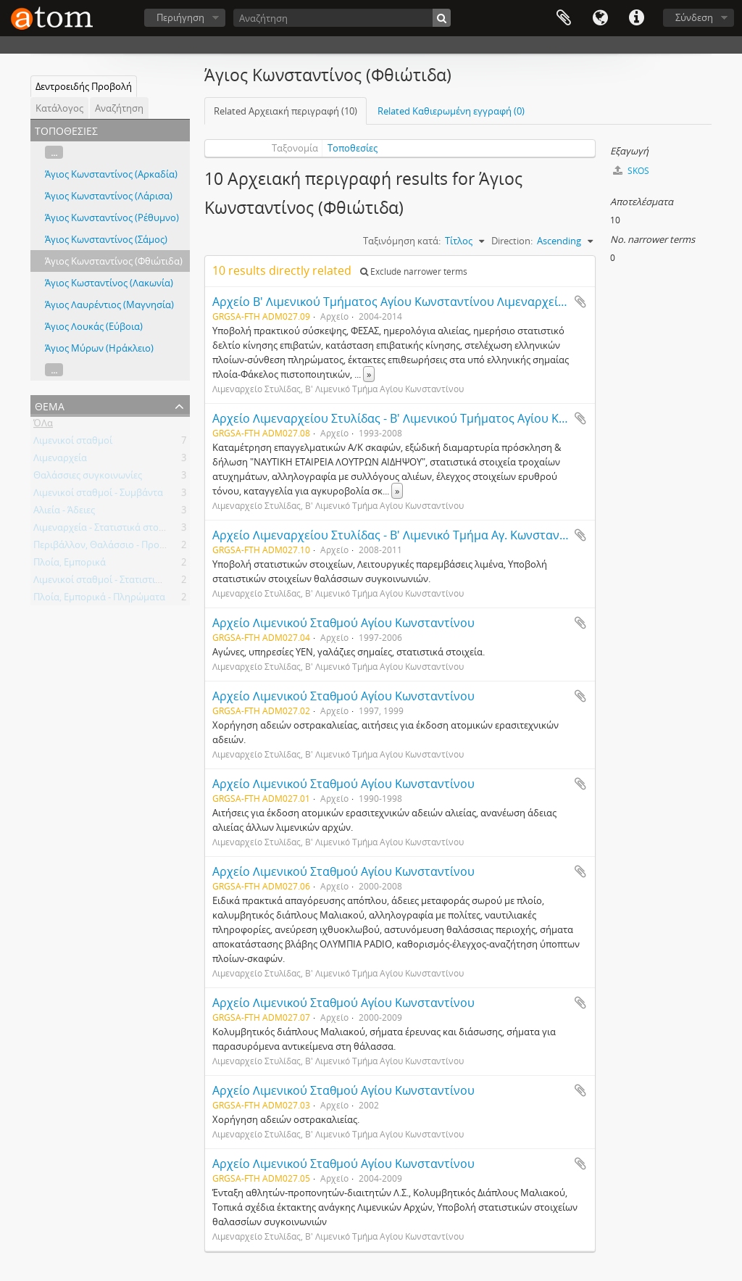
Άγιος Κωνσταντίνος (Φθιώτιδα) (114, 261)
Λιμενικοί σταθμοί (72, 442)
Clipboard (564, 18)
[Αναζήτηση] (342, 18)
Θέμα (49, 405)
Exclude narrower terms (413, 271)
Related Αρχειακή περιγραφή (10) (285, 110)
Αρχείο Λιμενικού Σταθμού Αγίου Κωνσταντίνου (343, 623)
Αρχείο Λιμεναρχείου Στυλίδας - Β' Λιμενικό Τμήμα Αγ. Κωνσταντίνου (401, 535)
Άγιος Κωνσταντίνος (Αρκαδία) (111, 174)
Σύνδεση (694, 17)
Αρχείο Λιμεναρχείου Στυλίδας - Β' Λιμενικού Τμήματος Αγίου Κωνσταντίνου (421, 418)
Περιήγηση (180, 17)
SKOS (631, 171)
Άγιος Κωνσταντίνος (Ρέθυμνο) (112, 217)
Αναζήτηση (119, 108)
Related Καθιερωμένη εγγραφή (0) (451, 110)
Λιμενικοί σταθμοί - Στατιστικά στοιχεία (119, 582)
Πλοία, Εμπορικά (69, 564)
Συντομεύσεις (636, 18)
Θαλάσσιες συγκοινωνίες (87, 477)
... (54, 152)
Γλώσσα (600, 18)
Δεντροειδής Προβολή (84, 86)
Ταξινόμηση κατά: (402, 240)
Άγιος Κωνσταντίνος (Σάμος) (106, 239)
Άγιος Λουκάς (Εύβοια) (94, 326)
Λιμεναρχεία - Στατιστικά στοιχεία (106, 529)
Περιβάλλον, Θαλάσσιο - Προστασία (111, 547)
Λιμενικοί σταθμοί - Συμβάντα (98, 495)
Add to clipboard (580, 301)
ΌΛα (43, 425)
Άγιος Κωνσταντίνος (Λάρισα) (108, 195)
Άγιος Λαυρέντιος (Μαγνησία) (109, 304)
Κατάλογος (59, 108)
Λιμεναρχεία (60, 460)
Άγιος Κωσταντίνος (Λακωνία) (109, 282)
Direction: (512, 240)
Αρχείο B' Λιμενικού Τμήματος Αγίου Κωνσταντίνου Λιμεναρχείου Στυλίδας (418, 302)
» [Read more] (369, 374)
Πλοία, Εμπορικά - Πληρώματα (99, 599)
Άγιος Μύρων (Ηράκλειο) (99, 348)
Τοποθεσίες (353, 147)
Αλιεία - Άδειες (64, 512)
